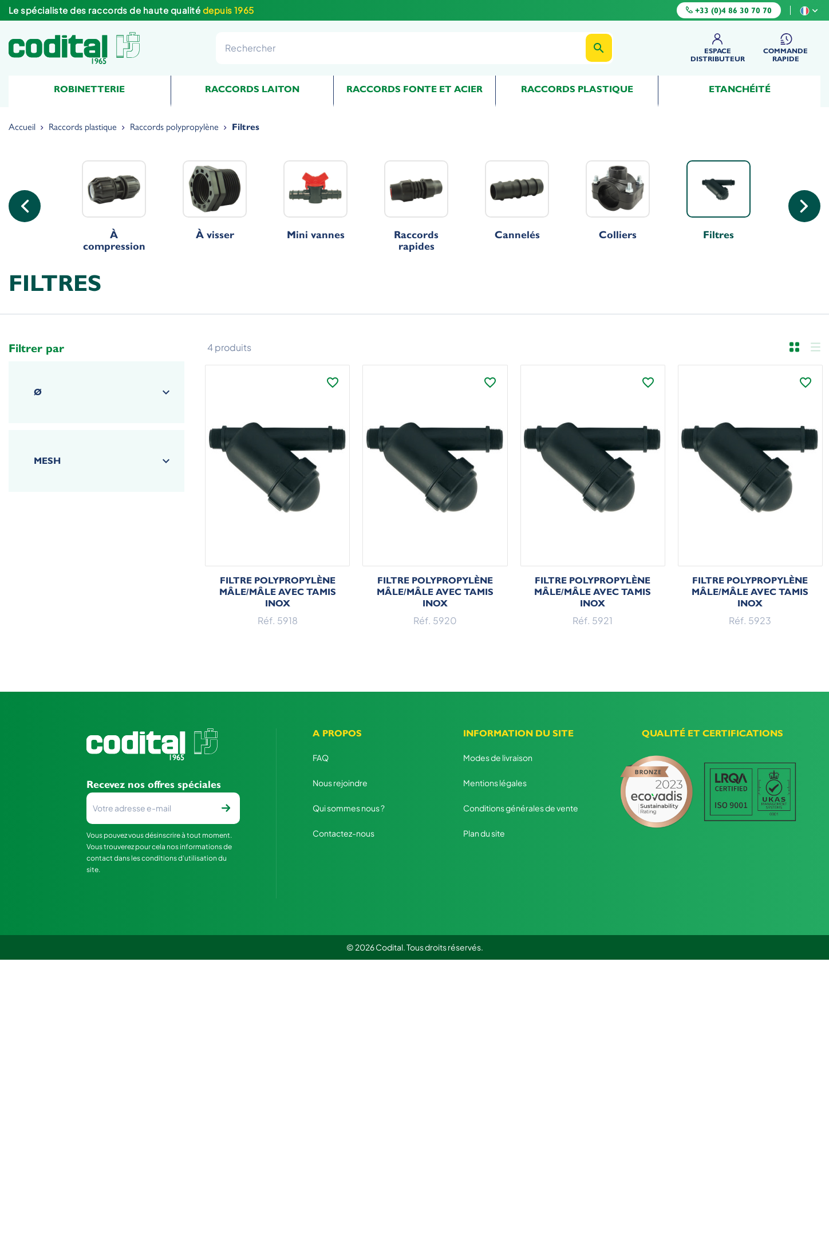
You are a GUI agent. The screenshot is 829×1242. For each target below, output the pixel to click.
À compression (114, 206)
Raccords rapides (416, 206)
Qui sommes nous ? (349, 808)
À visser (215, 200)
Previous (25, 206)
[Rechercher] (414, 48)
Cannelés (517, 200)
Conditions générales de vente (520, 808)
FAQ (321, 757)
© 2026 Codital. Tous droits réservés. (414, 947)
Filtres (718, 200)
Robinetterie (89, 89)
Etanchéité (740, 89)
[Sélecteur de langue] (810, 10)
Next (804, 206)
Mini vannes (315, 200)
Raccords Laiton (252, 89)
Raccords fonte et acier (414, 89)
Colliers (618, 200)
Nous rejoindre (340, 783)
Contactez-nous (343, 833)
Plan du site (484, 833)
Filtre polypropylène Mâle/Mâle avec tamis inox (277, 592)
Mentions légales (495, 783)
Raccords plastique (577, 89)
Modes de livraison (497, 757)
